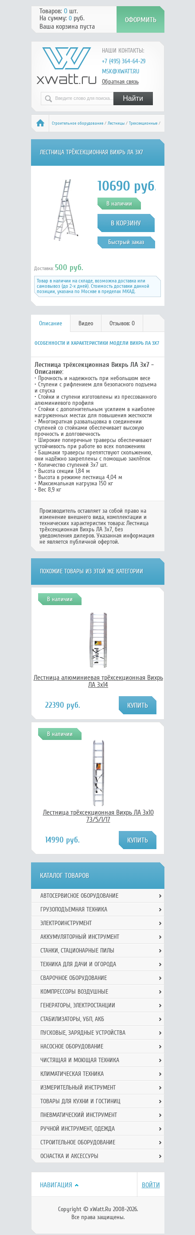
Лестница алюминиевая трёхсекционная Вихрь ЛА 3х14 (98, 681)
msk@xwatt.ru (120, 71)
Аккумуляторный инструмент (79, 937)
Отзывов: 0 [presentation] (122, 323)
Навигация (56, 1185)
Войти (151, 1185)
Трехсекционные (143, 123)
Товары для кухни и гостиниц (80, 1101)
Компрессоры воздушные (74, 991)
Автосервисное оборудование (79, 896)
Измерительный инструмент (78, 1087)
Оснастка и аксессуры (69, 1156)
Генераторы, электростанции (77, 1005)
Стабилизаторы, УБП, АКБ (72, 1019)
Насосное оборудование (71, 1046)
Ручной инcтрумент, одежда (77, 1128)
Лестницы (116, 123)
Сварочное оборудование (73, 978)
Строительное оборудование (77, 123)
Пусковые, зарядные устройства (82, 1033)
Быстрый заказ (126, 242)
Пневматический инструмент (78, 1115)
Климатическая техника (72, 1074)
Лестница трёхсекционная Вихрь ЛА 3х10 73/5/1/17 (98, 816)
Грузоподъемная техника (73, 909)
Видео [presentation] (85, 323)
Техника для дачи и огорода (78, 964)
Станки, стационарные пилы (77, 950)
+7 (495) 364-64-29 (123, 61)
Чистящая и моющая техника (79, 1060)
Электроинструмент (66, 923)
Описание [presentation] (50, 323)
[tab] (50, 323)
